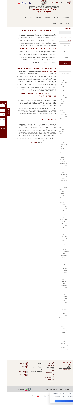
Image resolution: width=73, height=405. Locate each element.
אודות (60, 352)
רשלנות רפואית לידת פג (54, 101)
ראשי (40, 27)
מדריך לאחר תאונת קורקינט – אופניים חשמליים (57, 271)
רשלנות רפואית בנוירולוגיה (57, 213)
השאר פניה (15, 371)
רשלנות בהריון (25, 27)
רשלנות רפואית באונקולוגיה (54, 129)
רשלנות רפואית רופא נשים (57, 236)
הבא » (10, 148)
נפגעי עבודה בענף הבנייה (57, 296)
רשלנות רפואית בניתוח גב (54, 200)
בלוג (61, 345)
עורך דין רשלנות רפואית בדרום (56, 174)
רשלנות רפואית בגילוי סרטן (57, 114)
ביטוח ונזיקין (59, 311)
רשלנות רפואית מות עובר (54, 108)
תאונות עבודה (59, 277)
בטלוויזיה (56, 341)
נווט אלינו (15, 375)
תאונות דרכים (59, 251)
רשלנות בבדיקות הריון (54, 86)
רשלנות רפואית (33, 27)
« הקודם (48, 148)
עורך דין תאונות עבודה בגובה (57, 285)
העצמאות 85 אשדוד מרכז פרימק (42, 379)
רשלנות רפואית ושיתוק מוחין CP (57, 243)
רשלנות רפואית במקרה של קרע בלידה (56, 206)
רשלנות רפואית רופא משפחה (57, 223)
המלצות (60, 349)
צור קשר (60, 354)
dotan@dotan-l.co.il (42, 372)
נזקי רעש (56, 305)
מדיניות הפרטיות (52, 398)
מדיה (61, 339)
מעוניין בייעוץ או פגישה (57, 62)
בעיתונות (56, 343)
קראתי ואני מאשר (57, 401)
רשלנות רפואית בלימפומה (57, 230)
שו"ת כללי (56, 347)
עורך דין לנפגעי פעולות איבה (57, 335)
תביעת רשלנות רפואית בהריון (42, 72)
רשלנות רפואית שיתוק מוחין (57, 181)
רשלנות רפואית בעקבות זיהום (56, 163)
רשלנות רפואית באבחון (54, 148)
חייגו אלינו (15, 363)
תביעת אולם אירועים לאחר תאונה (54, 322)
